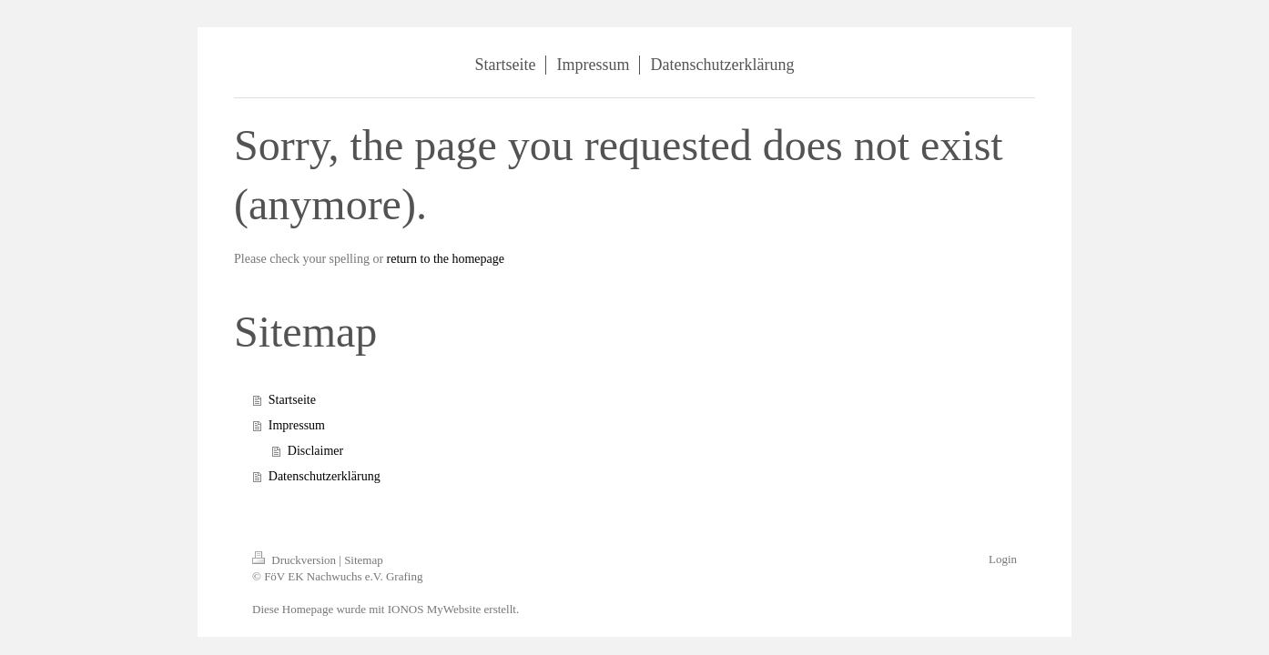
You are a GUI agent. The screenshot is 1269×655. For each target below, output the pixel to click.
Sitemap (363, 560)
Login (1003, 559)
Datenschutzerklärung (325, 476)
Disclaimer (315, 451)
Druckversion (295, 560)
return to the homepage (445, 259)
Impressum (297, 425)
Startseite (292, 400)
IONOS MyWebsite (435, 609)
